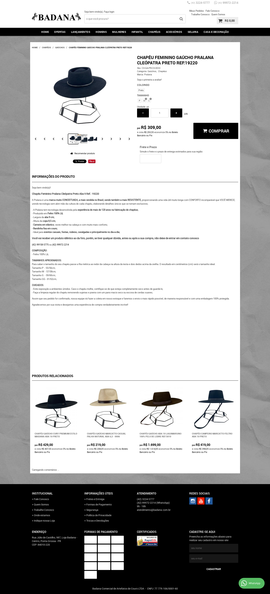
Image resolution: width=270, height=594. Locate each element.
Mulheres (119, 32)
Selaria (193, 32)
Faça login (109, 11)
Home (45, 32)
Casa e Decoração (216, 32)
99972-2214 (228, 3)
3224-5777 (200, 3)
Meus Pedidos (196, 10)
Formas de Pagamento (99, 504)
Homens (101, 32)
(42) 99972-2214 (60, 244)
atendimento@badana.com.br (154, 510)
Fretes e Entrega (95, 499)
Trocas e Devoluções (97, 520)
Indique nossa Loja (44, 520)
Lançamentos (80, 32)
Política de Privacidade (98, 515)
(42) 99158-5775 (40, 244)
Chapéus (154, 32)
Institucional (42, 493)
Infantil (137, 32)
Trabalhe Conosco (200, 14)
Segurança (92, 510)
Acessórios (174, 32)
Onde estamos (42, 515)
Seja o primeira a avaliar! (149, 79)
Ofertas (60, 32)
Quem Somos (218, 14)
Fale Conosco (212, 10)
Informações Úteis (98, 493)
